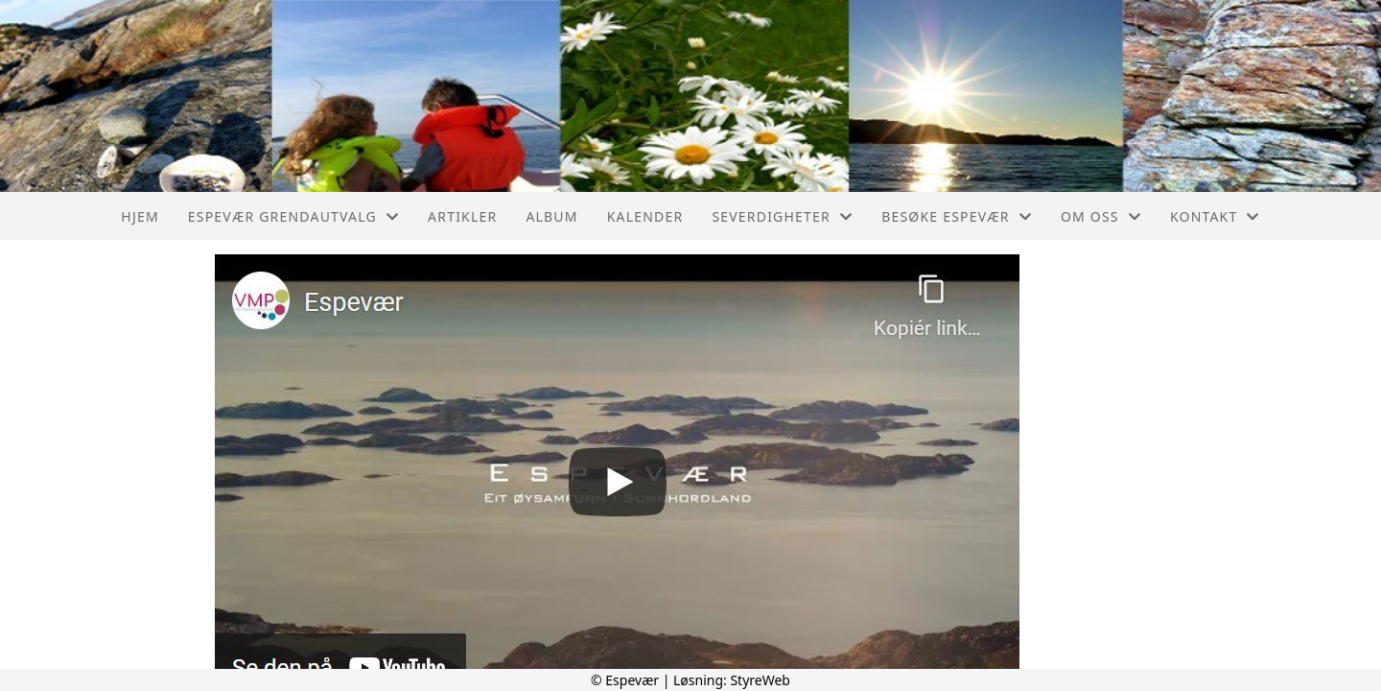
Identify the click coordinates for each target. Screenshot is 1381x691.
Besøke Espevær (956, 216)
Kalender (645, 216)
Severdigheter (782, 216)
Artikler (462, 216)
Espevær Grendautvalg (293, 216)
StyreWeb (760, 680)
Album (551, 216)
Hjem (139, 216)
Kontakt (1215, 216)
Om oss (1101, 216)
